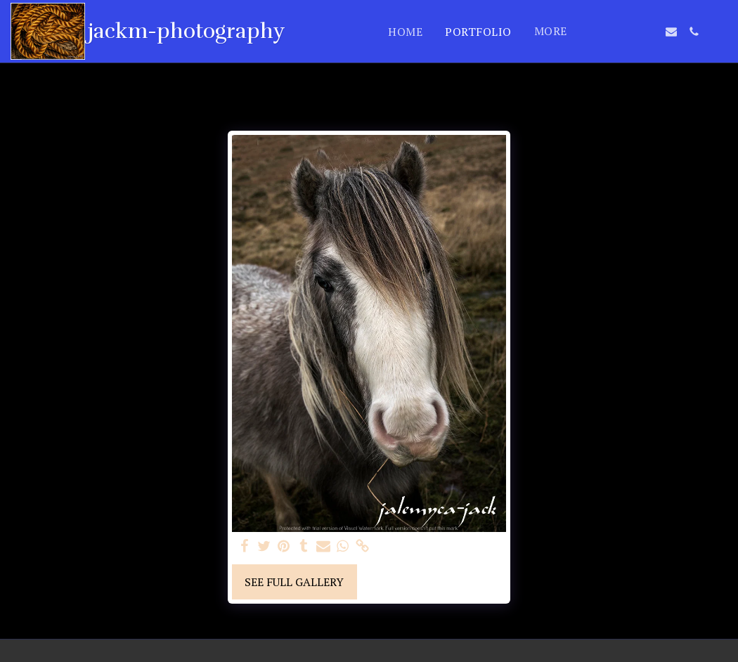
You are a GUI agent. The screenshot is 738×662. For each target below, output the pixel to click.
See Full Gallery (294, 582)
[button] (603, 31)
